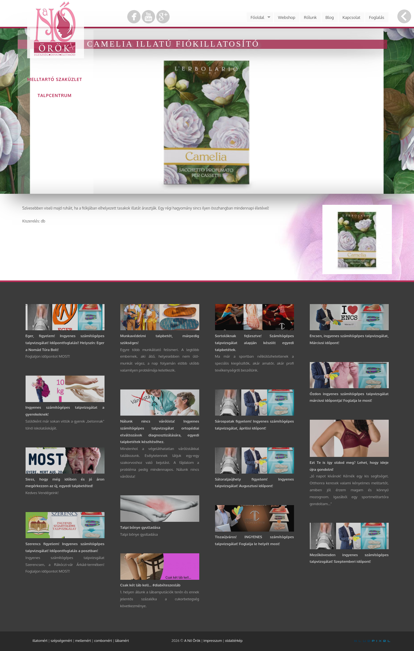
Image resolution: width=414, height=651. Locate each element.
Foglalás (376, 17)
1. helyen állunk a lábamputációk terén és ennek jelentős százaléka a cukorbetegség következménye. (159, 599)
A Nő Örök (192, 640)
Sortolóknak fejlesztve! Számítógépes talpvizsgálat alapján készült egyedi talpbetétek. (254, 342)
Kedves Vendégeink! (42, 492)
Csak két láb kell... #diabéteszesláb (150, 585)
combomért (103, 640)
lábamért (122, 640)
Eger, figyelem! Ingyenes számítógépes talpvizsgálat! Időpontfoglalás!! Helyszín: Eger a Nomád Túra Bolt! (65, 342)
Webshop (286, 17)
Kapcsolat (352, 17)
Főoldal (258, 17)
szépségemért (61, 640)
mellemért (83, 640)
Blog (329, 17)
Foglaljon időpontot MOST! (48, 356)
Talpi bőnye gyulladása (140, 527)
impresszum (212, 640)
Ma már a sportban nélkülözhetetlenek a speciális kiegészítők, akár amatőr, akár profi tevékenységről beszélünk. (254, 363)
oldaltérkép (234, 640)
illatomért (40, 640)
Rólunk (310, 17)
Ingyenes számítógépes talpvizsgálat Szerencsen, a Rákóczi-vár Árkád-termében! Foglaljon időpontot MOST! (65, 564)
